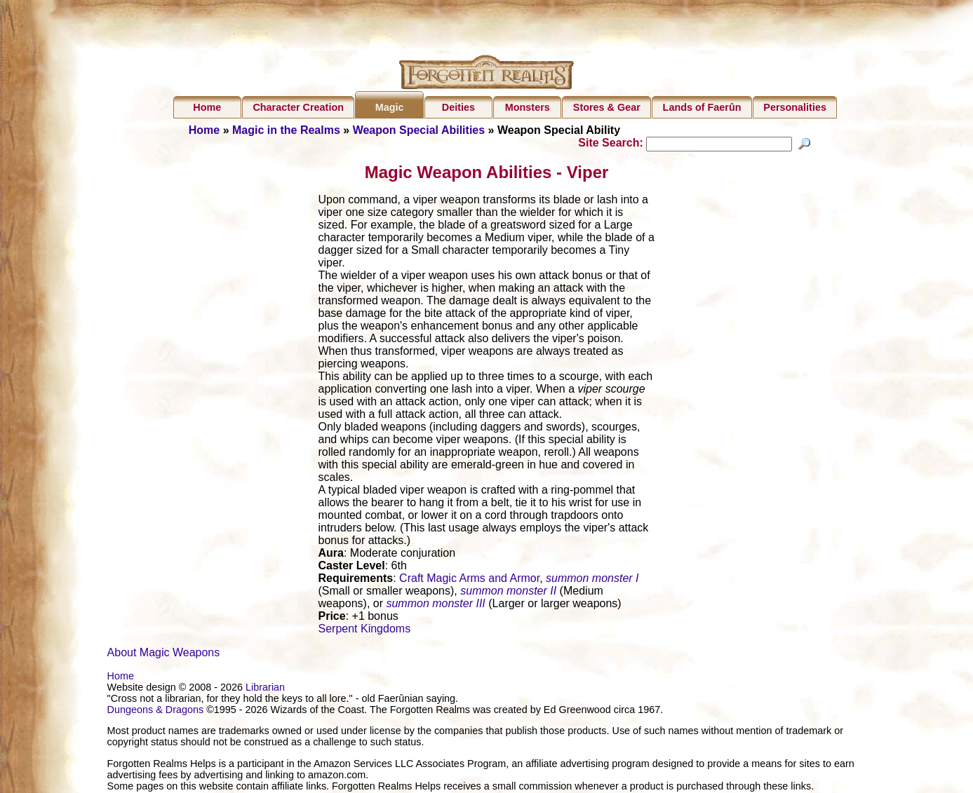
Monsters (527, 107)
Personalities (794, 107)
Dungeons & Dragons (155, 711)
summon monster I (592, 580)
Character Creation (298, 107)
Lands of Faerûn (702, 107)
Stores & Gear (606, 107)
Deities (458, 107)
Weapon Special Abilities (419, 130)
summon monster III (435, 605)
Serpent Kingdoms (364, 631)
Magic (389, 107)
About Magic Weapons (163, 654)
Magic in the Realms (286, 130)
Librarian (265, 689)
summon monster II (508, 593)
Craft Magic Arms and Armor (469, 580)
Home (207, 107)
